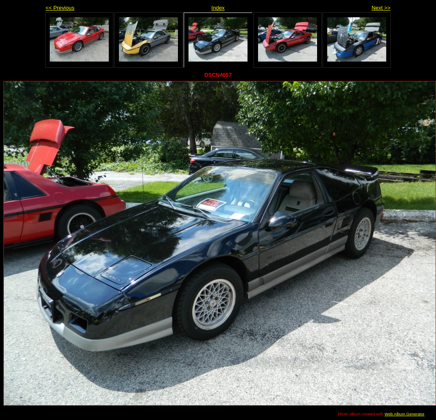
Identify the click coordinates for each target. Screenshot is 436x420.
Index (217, 8)
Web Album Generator (405, 414)
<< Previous (60, 8)
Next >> (380, 8)
